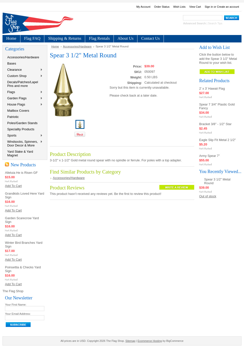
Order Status (162, 6)
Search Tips (215, 23)
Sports (24, 136)
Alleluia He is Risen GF (21, 173)
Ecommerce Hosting (149, 340)
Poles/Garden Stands (22, 123)
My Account (143, 6)
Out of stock (207, 196)
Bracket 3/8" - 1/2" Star (215, 124)
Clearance (24, 70)
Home (55, 46)
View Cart (195, 6)
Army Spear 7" (209, 156)
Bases (11, 63)
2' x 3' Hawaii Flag (212, 88)
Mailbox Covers (18, 110)
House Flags (24, 105)
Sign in (209, 6)
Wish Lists (179, 6)
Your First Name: (15, 304)
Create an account (228, 6)
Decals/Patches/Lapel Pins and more (22, 84)
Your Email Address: (18, 313)
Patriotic (13, 117)
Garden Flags (24, 98)
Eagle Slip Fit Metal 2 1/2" (217, 140)
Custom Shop (24, 76)
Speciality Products (20, 129)
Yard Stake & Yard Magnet (20, 153)
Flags (24, 92)
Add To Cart (13, 186)
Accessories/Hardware (23, 57)
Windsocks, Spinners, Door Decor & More (24, 143)
